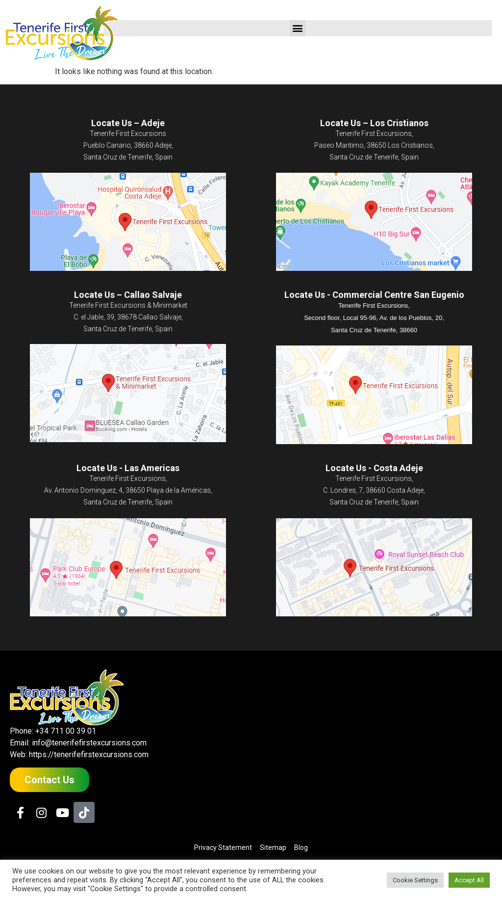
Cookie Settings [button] (415, 880)
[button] (298, 28)
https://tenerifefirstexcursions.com (89, 754)
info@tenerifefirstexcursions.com (89, 742)
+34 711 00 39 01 (65, 731)
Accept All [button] (469, 880)
